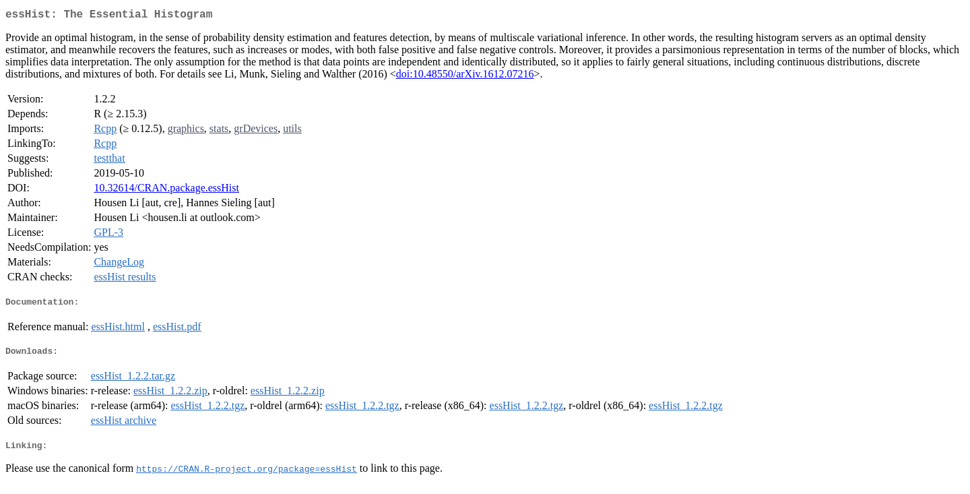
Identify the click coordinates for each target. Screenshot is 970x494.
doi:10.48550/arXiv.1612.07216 (465, 76)
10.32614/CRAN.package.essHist (166, 190)
